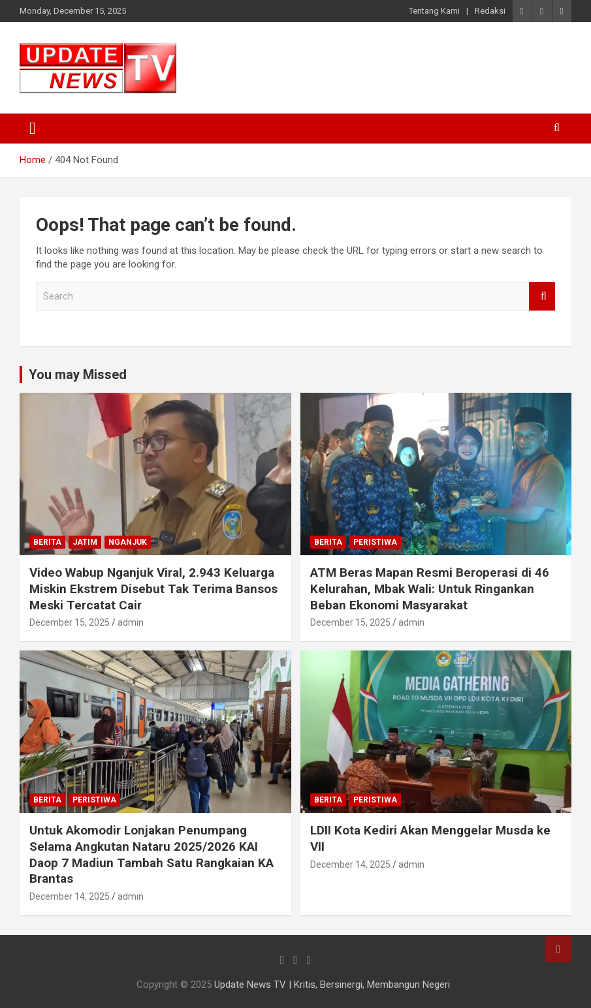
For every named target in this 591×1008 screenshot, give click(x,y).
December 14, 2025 (69, 896)
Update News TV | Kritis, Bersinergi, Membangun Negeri (332, 984)
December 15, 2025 (69, 622)
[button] (98, 68)
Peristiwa (375, 542)
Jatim (84, 542)
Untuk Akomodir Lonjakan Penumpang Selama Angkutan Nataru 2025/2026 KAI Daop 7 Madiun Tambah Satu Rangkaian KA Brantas (151, 854)
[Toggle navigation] (33, 129)
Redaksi (490, 11)
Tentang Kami (434, 11)
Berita (47, 542)
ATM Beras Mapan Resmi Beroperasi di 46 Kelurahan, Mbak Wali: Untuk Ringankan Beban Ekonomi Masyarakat (429, 588)
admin (131, 622)
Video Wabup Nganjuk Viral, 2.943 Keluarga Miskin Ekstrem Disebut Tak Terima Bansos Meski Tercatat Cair (153, 588)
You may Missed (78, 374)
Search (542, 296)
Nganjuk (127, 542)
